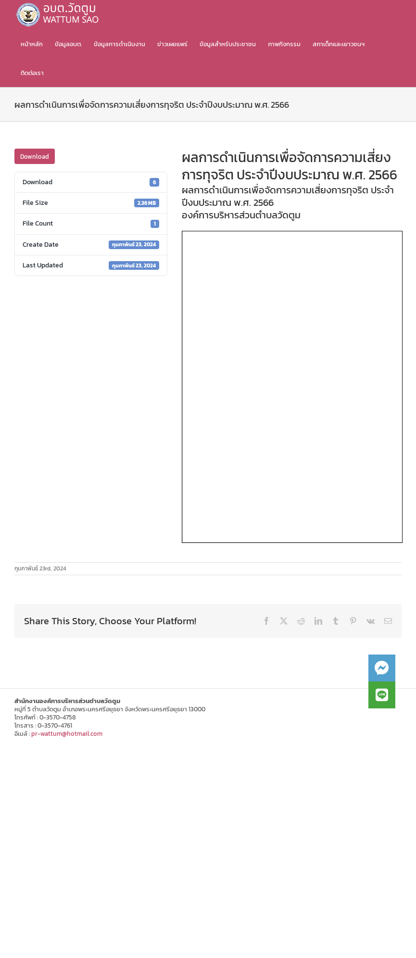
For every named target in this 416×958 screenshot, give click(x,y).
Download (34, 156)
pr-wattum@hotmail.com (66, 733)
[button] (381, 694)
